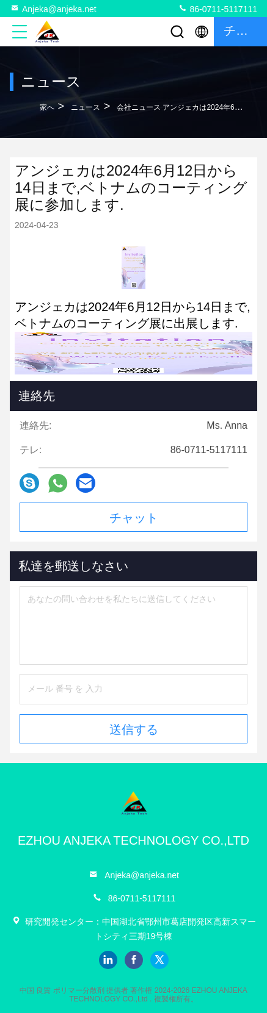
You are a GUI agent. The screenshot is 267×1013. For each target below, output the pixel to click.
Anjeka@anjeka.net (53, 8)
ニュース (85, 107)
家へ (47, 107)
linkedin (108, 960)
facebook (134, 960)
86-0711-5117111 (217, 8)
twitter (159, 960)
